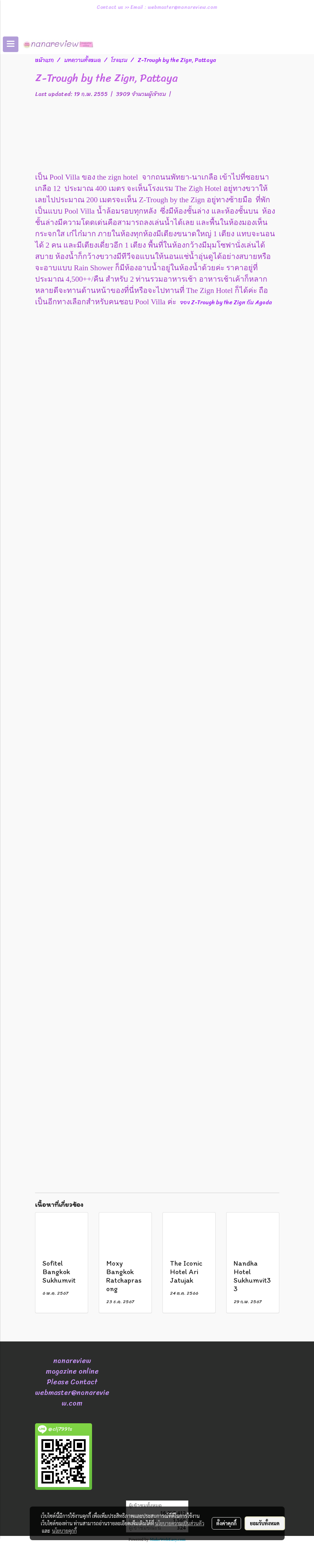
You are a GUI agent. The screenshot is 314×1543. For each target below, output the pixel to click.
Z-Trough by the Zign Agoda (232, 302)
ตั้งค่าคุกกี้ (226, 1523)
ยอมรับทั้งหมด (265, 1523)
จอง (185, 302)
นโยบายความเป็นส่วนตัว (179, 1523)
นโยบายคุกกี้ (64, 1530)
